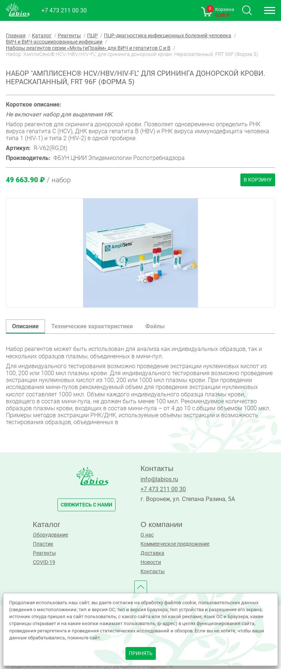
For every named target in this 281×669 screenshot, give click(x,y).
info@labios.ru (159, 479)
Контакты (152, 571)
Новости (150, 562)
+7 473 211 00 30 (64, 10)
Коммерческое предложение (174, 544)
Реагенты (44, 553)
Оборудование (50, 535)
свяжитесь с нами (86, 505)
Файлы (155, 326)
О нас (147, 535)
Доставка (152, 553)
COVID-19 (44, 562)
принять (141, 653)
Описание (25, 326)
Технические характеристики (92, 326)
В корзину (258, 180)
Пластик (43, 544)
